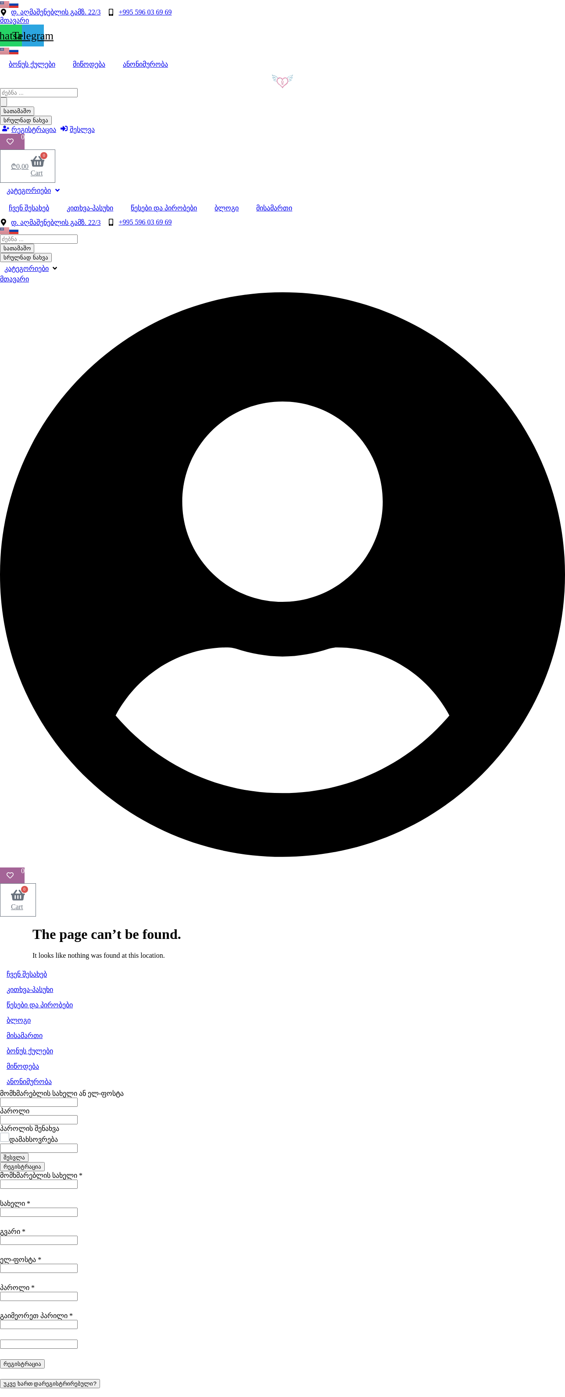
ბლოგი (227, 208)
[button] (31, 268)
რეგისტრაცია (22, 1166)
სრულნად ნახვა (26, 120)
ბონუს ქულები (32, 64)
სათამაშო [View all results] (17, 111)
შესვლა (14, 1157)
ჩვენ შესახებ (29, 208)
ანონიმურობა (145, 64)
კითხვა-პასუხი (90, 208)
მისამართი (274, 208)
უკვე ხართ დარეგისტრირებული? (50, 1383)
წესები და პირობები (164, 208)
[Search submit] (3, 102)
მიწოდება (89, 64)
